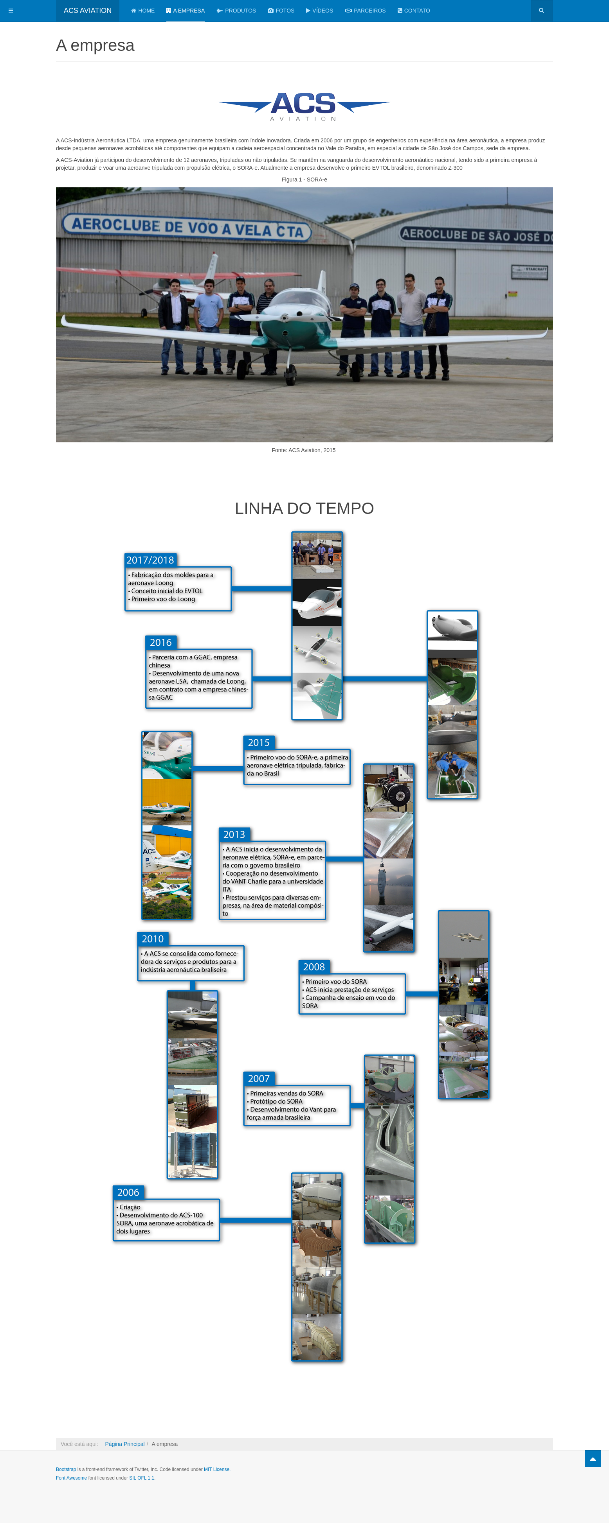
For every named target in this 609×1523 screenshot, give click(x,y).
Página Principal (125, 1444)
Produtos (236, 10)
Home (143, 10)
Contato (414, 10)
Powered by (517, 1476)
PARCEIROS (365, 10)
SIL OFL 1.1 (141, 1478)
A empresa (185, 10)
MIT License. (217, 1469)
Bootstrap (66, 1469)
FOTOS (281, 10)
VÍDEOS (319, 10)
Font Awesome (71, 1478)
